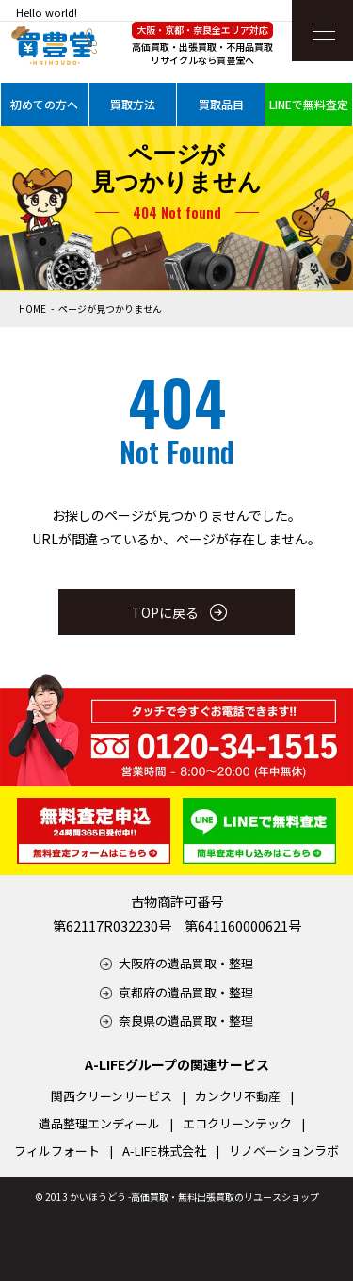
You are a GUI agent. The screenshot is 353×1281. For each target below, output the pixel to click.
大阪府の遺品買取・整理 (186, 963)
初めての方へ (44, 104)
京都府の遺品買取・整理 (186, 992)
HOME (32, 308)
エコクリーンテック (237, 1123)
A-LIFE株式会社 (164, 1150)
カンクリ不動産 (238, 1096)
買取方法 (132, 104)
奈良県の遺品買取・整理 (186, 1021)
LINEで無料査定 (308, 104)
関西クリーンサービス (111, 1096)
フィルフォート (57, 1150)
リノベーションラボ (284, 1150)
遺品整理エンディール (99, 1123)
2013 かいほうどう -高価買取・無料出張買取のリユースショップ (182, 1197)
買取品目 (221, 104)
